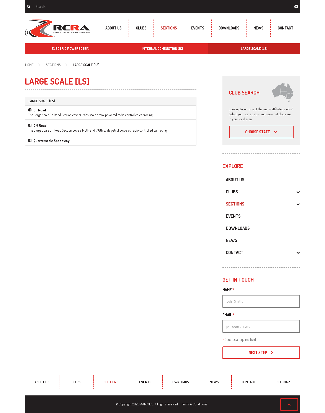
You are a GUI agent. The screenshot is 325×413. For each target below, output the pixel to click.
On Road (40, 110)
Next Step (261, 352)
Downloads (229, 28)
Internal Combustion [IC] (162, 48)
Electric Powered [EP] (71, 48)
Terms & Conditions (194, 404)
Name (228, 289)
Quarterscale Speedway (52, 141)
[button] (272, 192)
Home (29, 65)
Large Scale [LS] (254, 48)
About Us (113, 28)
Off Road (40, 125)
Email (228, 314)
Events (197, 28)
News (258, 28)
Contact (285, 28)
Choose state (261, 131)
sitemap (283, 382)
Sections (169, 28)
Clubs (141, 28)
